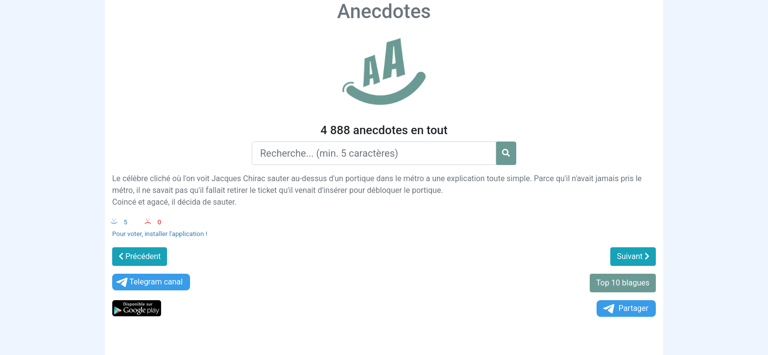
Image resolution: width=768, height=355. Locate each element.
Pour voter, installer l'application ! (159, 233)
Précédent (140, 256)
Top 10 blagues (622, 282)
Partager (624, 309)
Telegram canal (149, 282)
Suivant (633, 256)
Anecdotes (384, 11)
